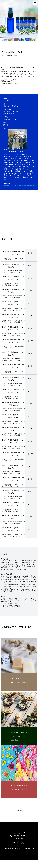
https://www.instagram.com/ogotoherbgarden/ (18, 185)
